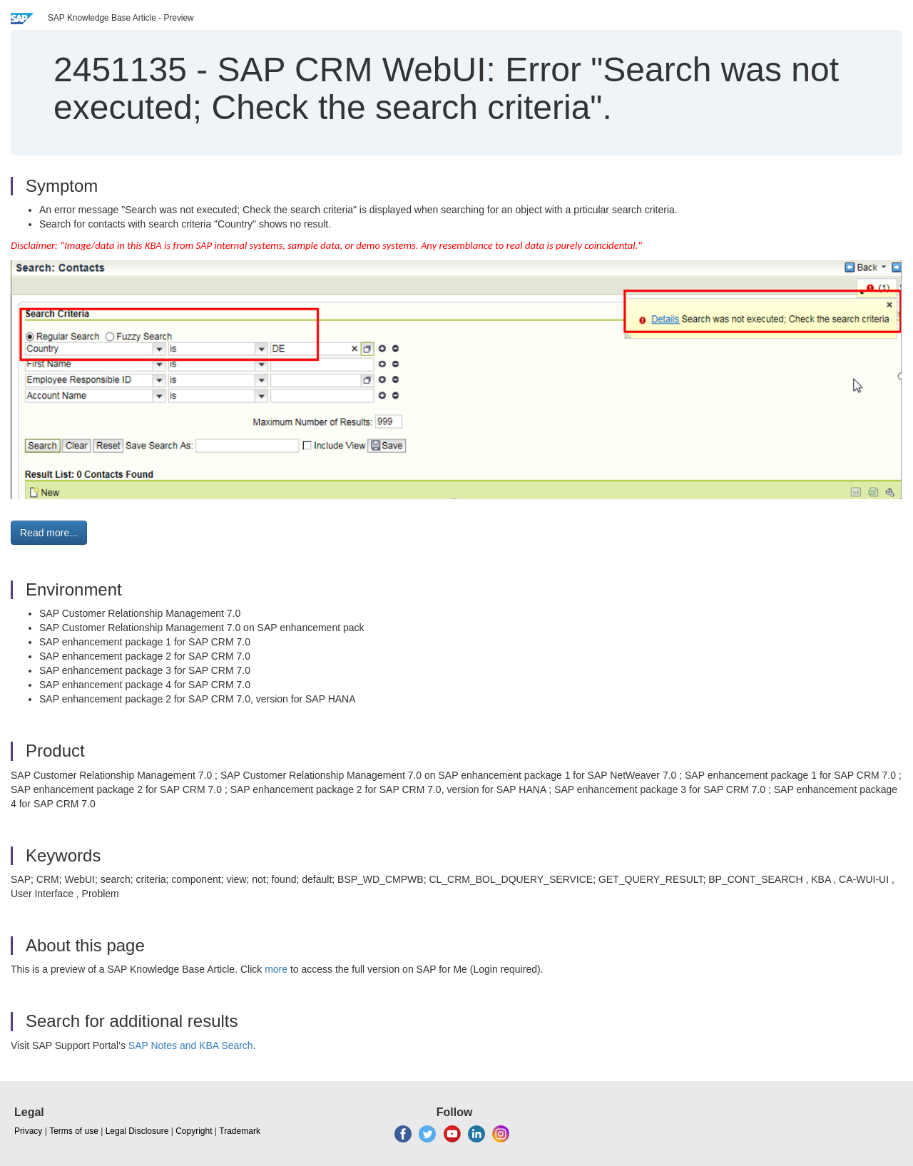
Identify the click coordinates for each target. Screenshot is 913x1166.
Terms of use (73, 1131)
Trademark (239, 1131)
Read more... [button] (49, 532)
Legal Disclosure (137, 1131)
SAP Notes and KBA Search (190, 1045)
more (276, 969)
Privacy (28, 1131)
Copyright (193, 1131)
